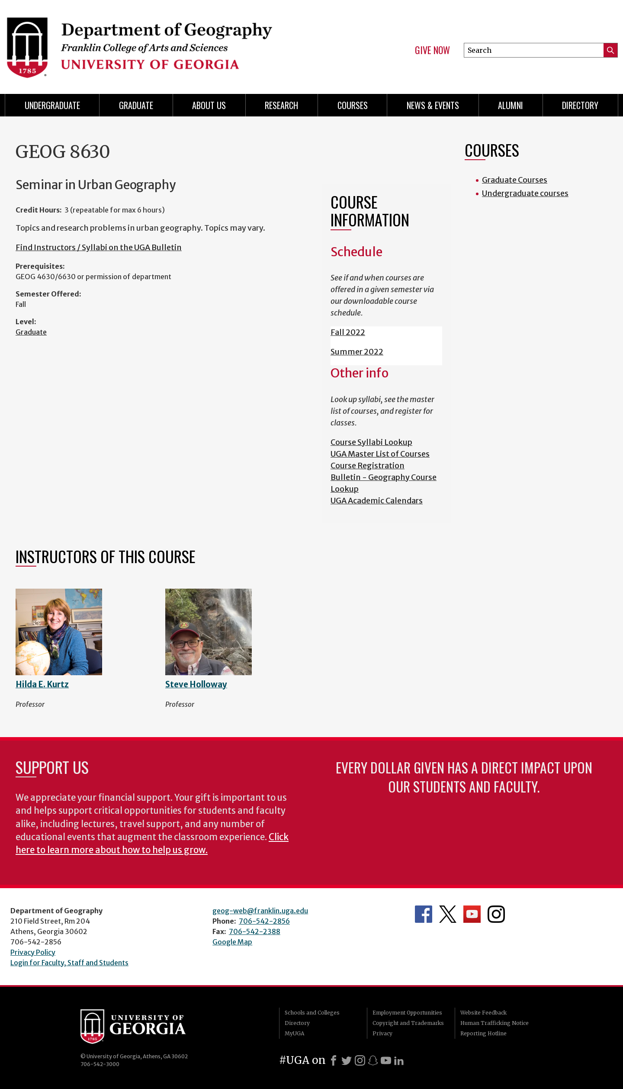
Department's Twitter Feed (447, 914)
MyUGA (294, 1033)
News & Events (433, 105)
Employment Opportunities (407, 1012)
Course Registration (368, 465)
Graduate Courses (514, 180)
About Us (209, 105)
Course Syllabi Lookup (371, 442)
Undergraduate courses (525, 193)
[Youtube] (386, 1060)
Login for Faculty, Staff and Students (69, 962)
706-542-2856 (264, 921)
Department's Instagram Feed (496, 914)
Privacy (382, 1033)
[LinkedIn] (399, 1060)
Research (281, 105)
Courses (352, 105)
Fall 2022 (348, 332)
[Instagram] (360, 1060)
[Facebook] (333, 1060)
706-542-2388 (254, 931)
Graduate (31, 332)
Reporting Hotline (483, 1033)
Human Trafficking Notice (494, 1023)
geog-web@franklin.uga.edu (260, 910)
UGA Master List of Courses (380, 454)
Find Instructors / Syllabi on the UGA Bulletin (99, 247)
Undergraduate (52, 105)
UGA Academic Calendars (377, 501)
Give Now (432, 50)
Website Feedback (483, 1012)
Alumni (510, 105)
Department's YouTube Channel (472, 914)
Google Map (232, 942)
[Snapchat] (373, 1060)
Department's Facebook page (423, 914)
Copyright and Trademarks (408, 1023)
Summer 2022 (357, 352)
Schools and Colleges (312, 1012)
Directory (580, 105)
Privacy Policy (32, 952)
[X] (346, 1060)
